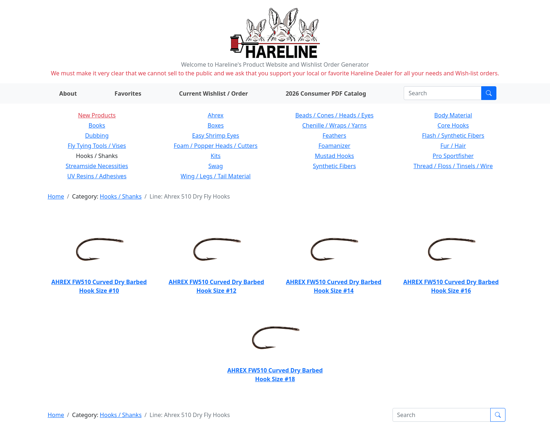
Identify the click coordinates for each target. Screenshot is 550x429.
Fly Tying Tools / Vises (97, 146)
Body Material (453, 115)
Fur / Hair (453, 146)
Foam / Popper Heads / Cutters (216, 146)
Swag (215, 166)
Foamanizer (334, 146)
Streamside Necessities (97, 166)
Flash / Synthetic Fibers (453, 135)
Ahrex (216, 115)
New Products (97, 115)
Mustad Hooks (334, 156)
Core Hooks (453, 125)
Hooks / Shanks (121, 196)
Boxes (215, 125)
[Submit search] (488, 93)
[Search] (443, 93)
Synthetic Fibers (334, 166)
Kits (216, 156)
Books (97, 125)
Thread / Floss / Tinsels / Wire (453, 166)
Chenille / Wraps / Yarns (334, 125)
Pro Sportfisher (453, 156)
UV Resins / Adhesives (97, 176)
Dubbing (97, 135)
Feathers (334, 135)
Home (56, 196)
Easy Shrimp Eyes (215, 135)
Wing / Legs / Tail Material (216, 176)
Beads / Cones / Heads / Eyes (334, 115)
